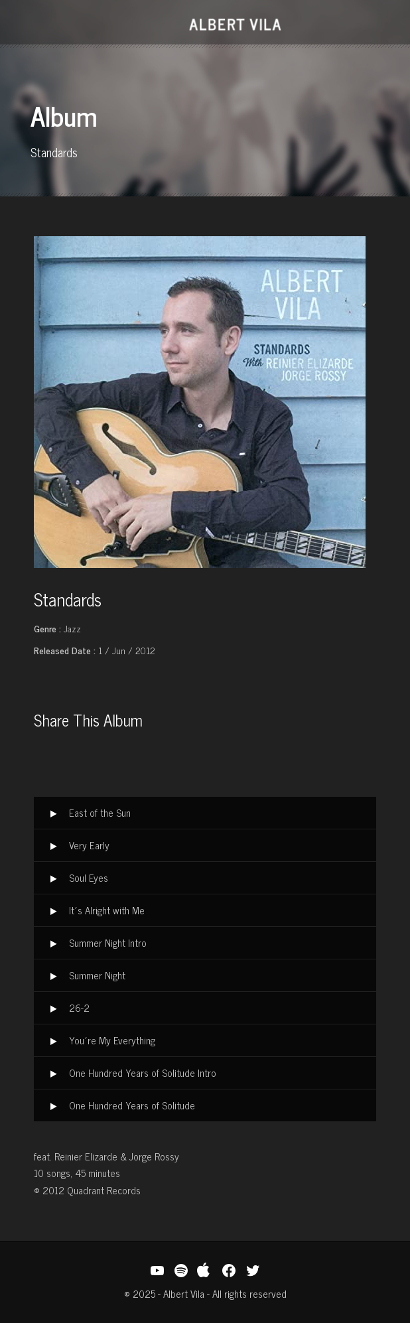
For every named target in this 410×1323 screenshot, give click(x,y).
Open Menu (35, 23)
